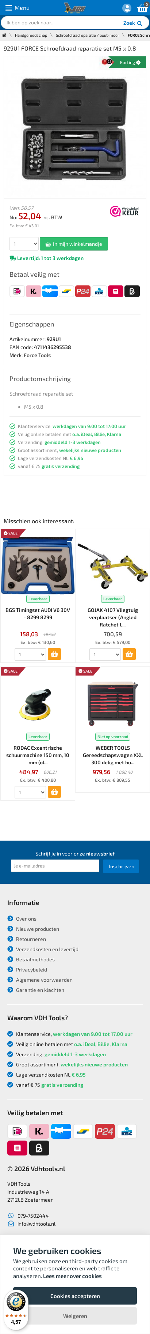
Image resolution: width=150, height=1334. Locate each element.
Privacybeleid (27, 969)
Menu (17, 8)
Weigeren (75, 1316)
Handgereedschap (31, 35)
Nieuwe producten (33, 929)
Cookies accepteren (75, 1296)
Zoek (133, 23)
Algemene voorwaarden (40, 980)
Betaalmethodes (31, 959)
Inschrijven (121, 866)
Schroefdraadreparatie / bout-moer (87, 35)
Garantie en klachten (35, 990)
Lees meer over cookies (72, 1276)
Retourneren (26, 939)
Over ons (21, 919)
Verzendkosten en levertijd (42, 949)
